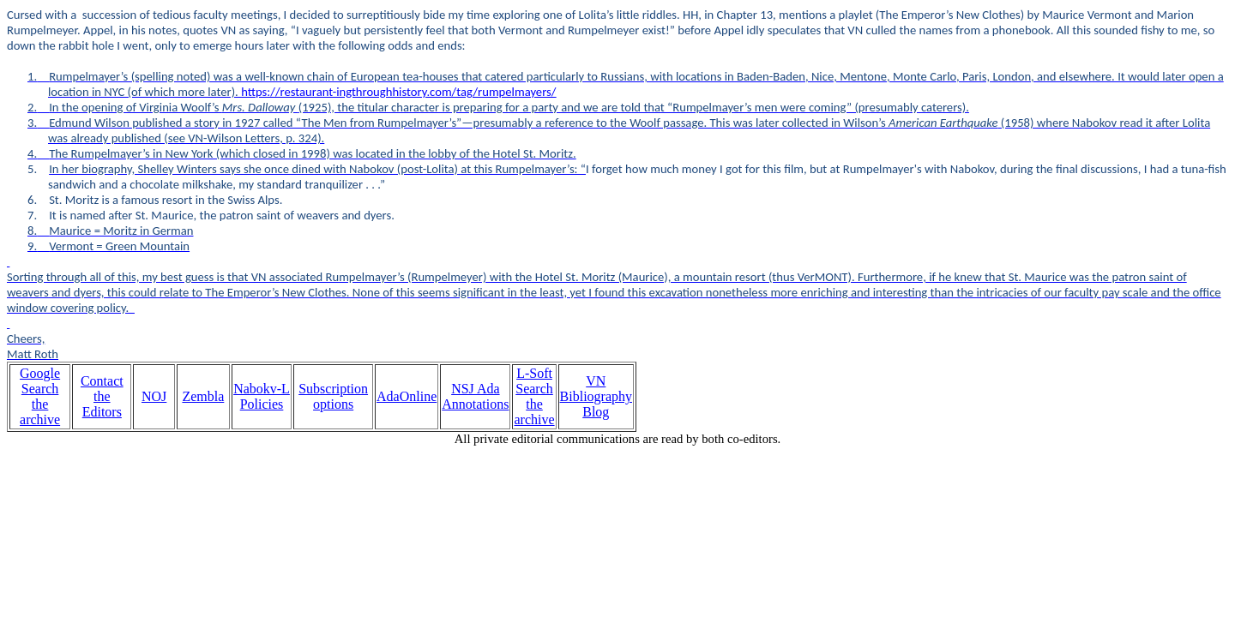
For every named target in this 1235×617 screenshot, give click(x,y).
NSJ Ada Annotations (475, 396)
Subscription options (333, 396)
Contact (102, 381)
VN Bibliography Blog (596, 396)
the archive (40, 412)
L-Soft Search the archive (534, 396)
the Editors (102, 404)
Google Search (40, 381)
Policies (262, 404)
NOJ (154, 396)
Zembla (203, 396)
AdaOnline (407, 396)
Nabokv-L (261, 388)
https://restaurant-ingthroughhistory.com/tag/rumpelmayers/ (398, 91)
